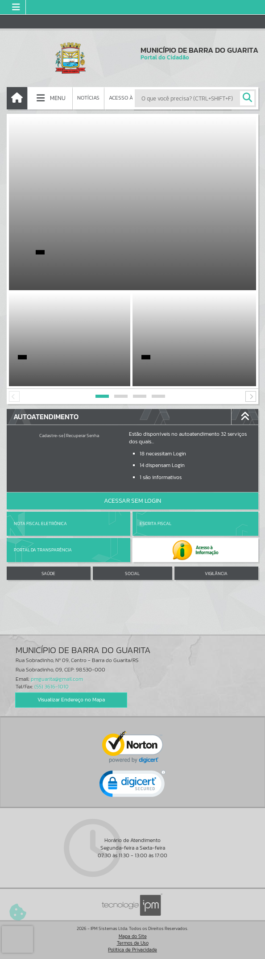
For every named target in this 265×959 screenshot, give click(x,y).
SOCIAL (132, 573)
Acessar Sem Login (132, 500)
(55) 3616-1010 (51, 687)
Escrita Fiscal (155, 523)
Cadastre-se (51, 435)
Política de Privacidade (132, 949)
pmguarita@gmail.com (57, 679)
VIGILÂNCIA (216, 573)
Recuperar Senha (82, 435)
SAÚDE (48, 573)
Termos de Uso (133, 942)
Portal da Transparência (43, 549)
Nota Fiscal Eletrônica (40, 523)
